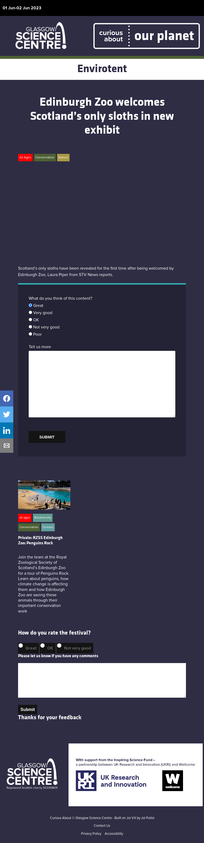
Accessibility (114, 834)
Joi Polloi (147, 818)
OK (50, 648)
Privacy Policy (91, 834)
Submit (27, 709)
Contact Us (102, 826)
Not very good (77, 648)
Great (31, 648)
